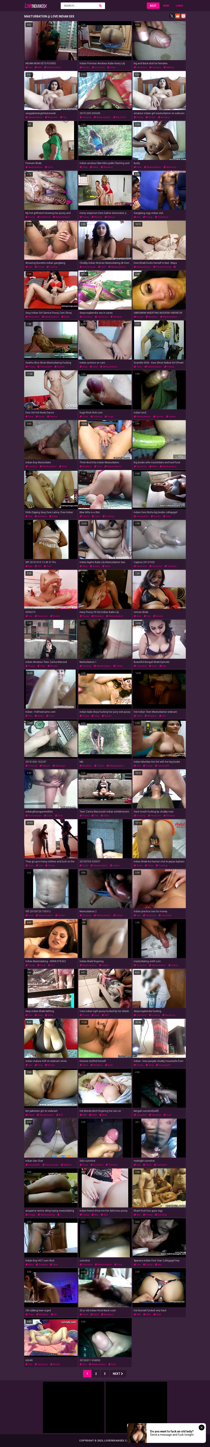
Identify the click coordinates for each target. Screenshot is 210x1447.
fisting (169, 366)
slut (104, 1214)
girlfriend (43, 217)
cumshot (98, 67)
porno (84, 516)
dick (29, 915)
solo (138, 167)
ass (28, 566)
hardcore (140, 67)
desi (49, 167)
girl (38, 566)
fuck (41, 965)
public (99, 765)
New (166, 5)
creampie (161, 217)
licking (52, 267)
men (29, 1264)
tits (94, 815)
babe (111, 67)
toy (63, 117)
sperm (158, 416)
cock (84, 416)
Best (153, 5)
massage (58, 765)
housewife (44, 366)
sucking (161, 1214)
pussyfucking (162, 267)
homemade (88, 267)
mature (168, 67)
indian (171, 416)
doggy (30, 1214)
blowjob (116, 317)
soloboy (155, 67)
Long (179, 5)
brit (59, 1115)
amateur (164, 117)
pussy (138, 117)
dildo (53, 516)
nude (40, 416)
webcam (51, 117)
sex (28, 67)
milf (38, 67)
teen (138, 366)
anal (137, 616)
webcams (32, 317)
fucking (108, 516)
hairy (94, 1314)
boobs (84, 67)
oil (54, 1314)
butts (65, 317)
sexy (83, 167)
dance (52, 416)
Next (118, 1373)
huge (109, 416)
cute (94, 366)
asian (39, 716)
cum (153, 666)
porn (50, 716)
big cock (119, 117)
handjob (170, 566)
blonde (96, 217)
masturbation (52, 67)
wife (153, 466)
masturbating (116, 267)
